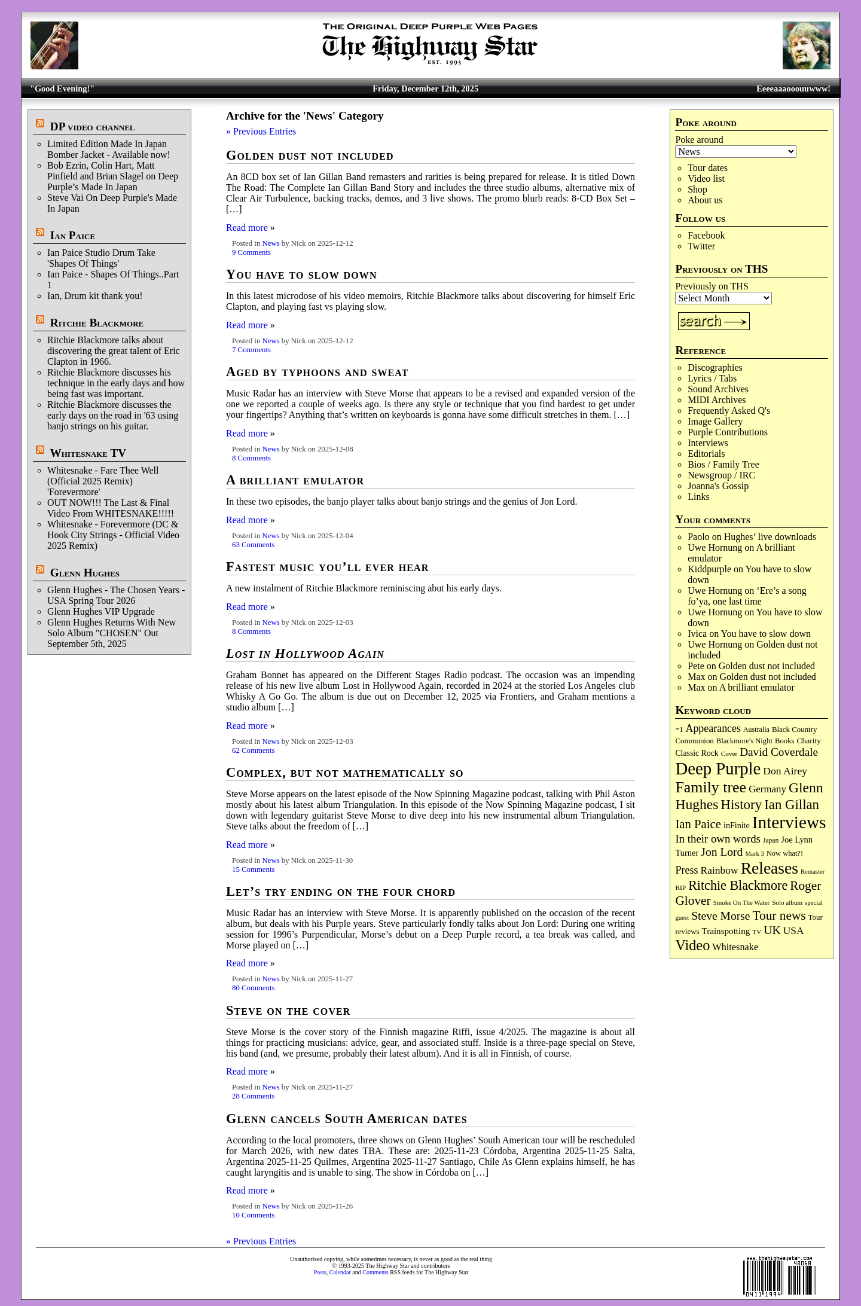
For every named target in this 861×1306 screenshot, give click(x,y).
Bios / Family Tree (723, 464)
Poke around (699, 140)
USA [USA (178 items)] (793, 930)
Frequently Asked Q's (729, 410)
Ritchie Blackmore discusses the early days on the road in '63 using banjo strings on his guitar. (112, 415)
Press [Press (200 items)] (686, 870)
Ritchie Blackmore (97, 322)
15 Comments (253, 869)
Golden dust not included (767, 666)
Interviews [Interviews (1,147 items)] (789, 822)
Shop (697, 189)
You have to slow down (766, 633)
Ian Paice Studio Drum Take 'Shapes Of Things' (101, 258)
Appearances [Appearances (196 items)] (712, 728)
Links (698, 497)
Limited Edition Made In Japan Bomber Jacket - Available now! (108, 149)
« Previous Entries (261, 131)
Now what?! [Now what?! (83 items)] (785, 853)
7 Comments (251, 350)
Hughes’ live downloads (770, 537)
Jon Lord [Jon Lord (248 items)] (722, 852)
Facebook (706, 235)
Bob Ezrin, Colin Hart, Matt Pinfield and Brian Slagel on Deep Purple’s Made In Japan (112, 176)
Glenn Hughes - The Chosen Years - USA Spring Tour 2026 (116, 595)
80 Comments (253, 988)
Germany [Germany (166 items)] (767, 789)
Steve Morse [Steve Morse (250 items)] (720, 916)
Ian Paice (72, 235)
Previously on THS (711, 286)
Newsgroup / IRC (721, 475)
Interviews (708, 443)
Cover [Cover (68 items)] (729, 753)
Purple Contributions (728, 432)
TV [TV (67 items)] (756, 931)
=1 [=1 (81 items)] (679, 729)
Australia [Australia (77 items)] (756, 729)
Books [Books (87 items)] (785, 741)
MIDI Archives (717, 400)
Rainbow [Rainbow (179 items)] (719, 870)
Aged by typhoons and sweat (317, 371)
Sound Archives (718, 389)
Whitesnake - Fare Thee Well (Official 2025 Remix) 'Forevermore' (103, 481)
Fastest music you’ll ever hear (327, 566)
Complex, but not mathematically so (345, 772)
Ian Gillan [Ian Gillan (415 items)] (791, 804)
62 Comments (253, 750)
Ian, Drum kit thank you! (95, 296)
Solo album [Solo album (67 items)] (787, 902)
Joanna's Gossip (718, 486)
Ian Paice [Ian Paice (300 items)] (698, 824)
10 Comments (253, 1215)
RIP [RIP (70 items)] (680, 887)
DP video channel (92, 126)
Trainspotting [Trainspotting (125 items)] (725, 931)
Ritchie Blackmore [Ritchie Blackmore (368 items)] (737, 885)
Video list (706, 178)
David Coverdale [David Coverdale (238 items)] (779, 752)
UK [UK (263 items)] (772, 929)
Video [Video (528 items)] (692, 945)
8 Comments (251, 458)
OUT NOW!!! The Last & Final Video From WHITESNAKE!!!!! (110, 508)
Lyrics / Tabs (712, 378)
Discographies (715, 367)
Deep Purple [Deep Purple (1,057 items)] (718, 768)
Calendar (340, 1272)
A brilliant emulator (757, 687)
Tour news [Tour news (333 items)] (778, 915)
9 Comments (251, 252)
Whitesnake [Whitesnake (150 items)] (735, 947)
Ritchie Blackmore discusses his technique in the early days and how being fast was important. (116, 383)
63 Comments (253, 545)
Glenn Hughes (85, 572)
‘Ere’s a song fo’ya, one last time (747, 595)
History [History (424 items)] (741, 804)
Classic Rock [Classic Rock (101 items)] (696, 753)
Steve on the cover (288, 1010)
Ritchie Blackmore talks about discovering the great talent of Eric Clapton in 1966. (113, 351)
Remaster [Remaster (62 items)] (813, 871)
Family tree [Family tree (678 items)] (710, 787)
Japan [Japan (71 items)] (770, 840)
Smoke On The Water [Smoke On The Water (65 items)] (741, 902)
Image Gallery (715, 421)
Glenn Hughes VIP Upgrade (101, 611)
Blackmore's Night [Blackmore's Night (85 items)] (744, 741)
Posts (320, 1272)
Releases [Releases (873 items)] (769, 868)
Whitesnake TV (88, 453)
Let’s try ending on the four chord (341, 891)
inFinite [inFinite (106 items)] (736, 825)
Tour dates (708, 168)
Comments (375, 1272)
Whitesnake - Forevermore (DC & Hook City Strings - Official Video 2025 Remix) (113, 535)
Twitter (701, 246)
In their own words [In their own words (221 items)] (718, 838)
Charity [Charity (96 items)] (809, 740)
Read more (247, 227)
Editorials (706, 453)
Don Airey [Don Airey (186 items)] (785, 771)
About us (705, 200)
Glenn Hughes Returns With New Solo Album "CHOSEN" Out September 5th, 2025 (111, 633)
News (270, 243)
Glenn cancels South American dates (347, 1118)
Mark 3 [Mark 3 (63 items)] (754, 853)
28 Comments (253, 1096)
